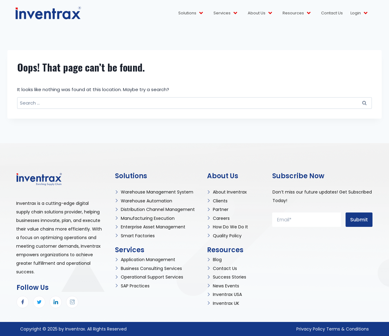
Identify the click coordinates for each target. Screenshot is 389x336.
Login (359, 13)
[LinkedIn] (56, 302)
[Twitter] (39, 302)
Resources (297, 13)
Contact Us (332, 13)
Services (225, 13)
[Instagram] (72, 302)
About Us (260, 13)
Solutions (191, 13)
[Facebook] (23, 302)
